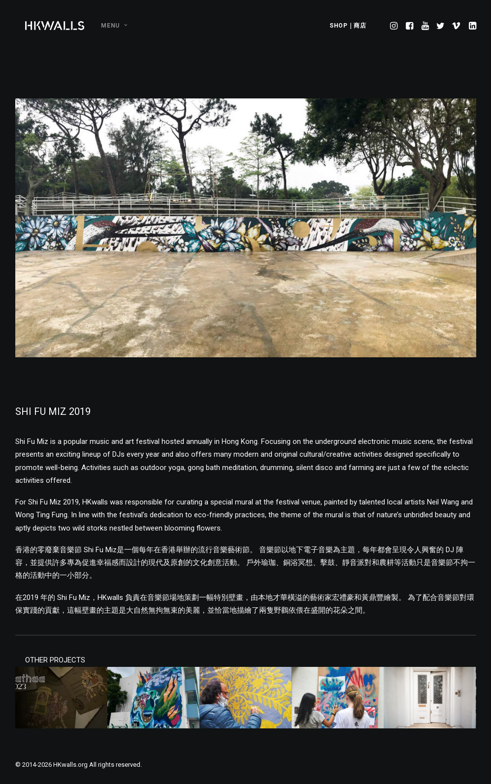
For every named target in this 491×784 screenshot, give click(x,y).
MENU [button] (114, 25)
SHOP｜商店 (347, 25)
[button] (395, 25)
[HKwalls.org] (55, 25)
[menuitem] (110, 25)
